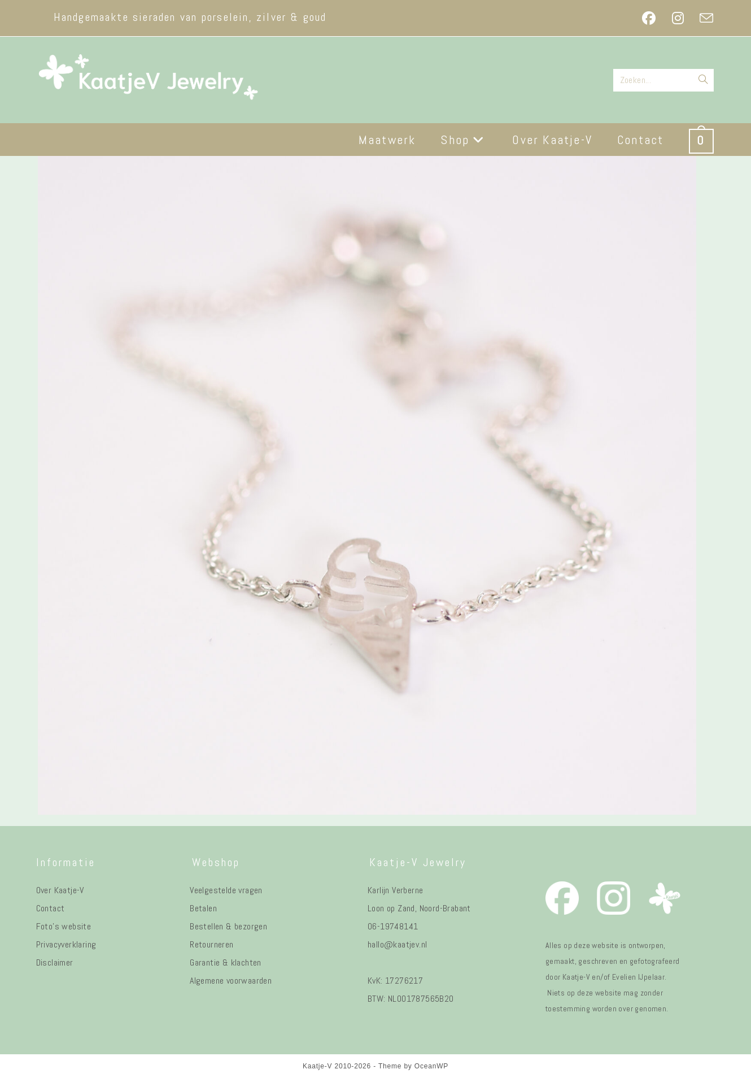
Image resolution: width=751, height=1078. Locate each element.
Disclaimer (54, 962)
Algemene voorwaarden (231, 980)
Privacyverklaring (66, 944)
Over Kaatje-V (60, 890)
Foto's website (63, 926)
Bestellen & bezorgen (228, 926)
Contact (50, 908)
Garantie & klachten (225, 962)
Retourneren (211, 944)
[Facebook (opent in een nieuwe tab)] (648, 18)
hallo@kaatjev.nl (397, 944)
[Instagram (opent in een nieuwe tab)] (678, 18)
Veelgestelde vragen (226, 890)
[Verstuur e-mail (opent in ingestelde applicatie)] (702, 18)
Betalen (203, 908)
